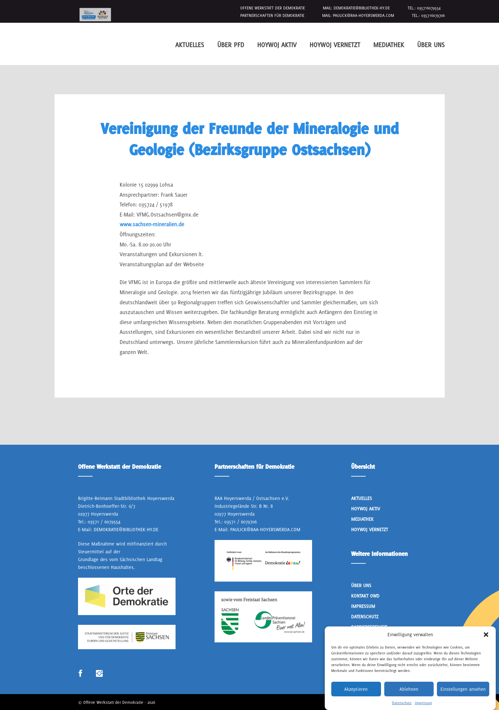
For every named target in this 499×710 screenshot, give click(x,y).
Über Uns (431, 45)
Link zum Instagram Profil (99, 674)
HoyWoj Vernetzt (334, 45)
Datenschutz (364, 616)
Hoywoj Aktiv (276, 45)
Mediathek (388, 45)
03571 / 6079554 (104, 521)
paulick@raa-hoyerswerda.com (363, 15)
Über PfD (230, 45)
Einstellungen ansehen (463, 697)
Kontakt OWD (365, 595)
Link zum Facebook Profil (80, 674)
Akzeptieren (356, 697)
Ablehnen (409, 697)
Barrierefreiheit (369, 627)
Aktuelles (189, 45)
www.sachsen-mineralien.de (152, 224)
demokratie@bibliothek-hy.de (362, 8)
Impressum (363, 606)
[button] (486, 643)
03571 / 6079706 (240, 521)
